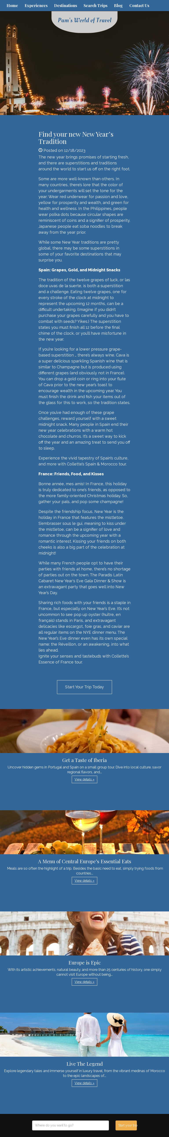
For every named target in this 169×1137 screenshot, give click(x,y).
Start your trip (127, 1125)
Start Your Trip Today (84, 687)
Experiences (36, 5)
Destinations (65, 5)
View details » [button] (84, 779)
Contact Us (139, 5)
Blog (118, 5)
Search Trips (95, 5)
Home (12, 5)
